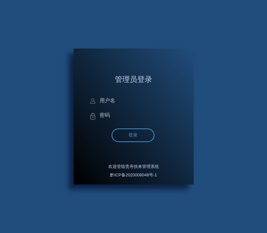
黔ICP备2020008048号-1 (133, 174)
